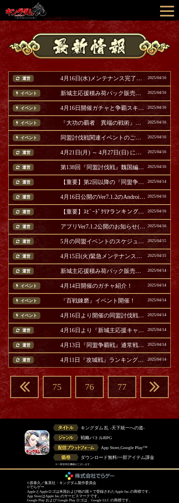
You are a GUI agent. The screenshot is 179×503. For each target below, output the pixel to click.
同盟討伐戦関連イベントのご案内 (103, 138)
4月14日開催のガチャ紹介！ (96, 286)
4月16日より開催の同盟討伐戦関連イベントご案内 (103, 316)
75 (57, 387)
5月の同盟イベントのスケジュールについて (103, 242)
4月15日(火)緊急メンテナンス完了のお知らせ (103, 256)
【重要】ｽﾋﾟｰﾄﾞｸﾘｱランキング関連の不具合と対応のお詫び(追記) (103, 212)
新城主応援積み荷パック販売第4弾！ (103, 93)
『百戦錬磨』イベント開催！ (97, 301)
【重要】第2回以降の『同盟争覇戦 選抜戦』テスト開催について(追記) (103, 182)
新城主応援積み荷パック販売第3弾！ (103, 271)
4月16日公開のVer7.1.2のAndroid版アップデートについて (103, 197)
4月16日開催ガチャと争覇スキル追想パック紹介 (103, 108)
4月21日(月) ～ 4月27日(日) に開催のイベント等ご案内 (103, 153)
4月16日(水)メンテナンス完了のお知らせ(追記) (103, 79)
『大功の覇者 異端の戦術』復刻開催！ (103, 123)
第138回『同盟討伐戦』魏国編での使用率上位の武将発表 (103, 167)
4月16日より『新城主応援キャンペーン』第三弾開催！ (103, 330)
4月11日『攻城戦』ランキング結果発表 (103, 360)
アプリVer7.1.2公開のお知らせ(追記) (103, 227)
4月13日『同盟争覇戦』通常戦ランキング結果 (103, 345)
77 (122, 387)
